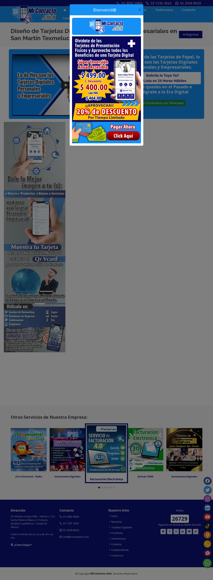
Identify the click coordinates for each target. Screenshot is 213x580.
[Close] (140, 9)
